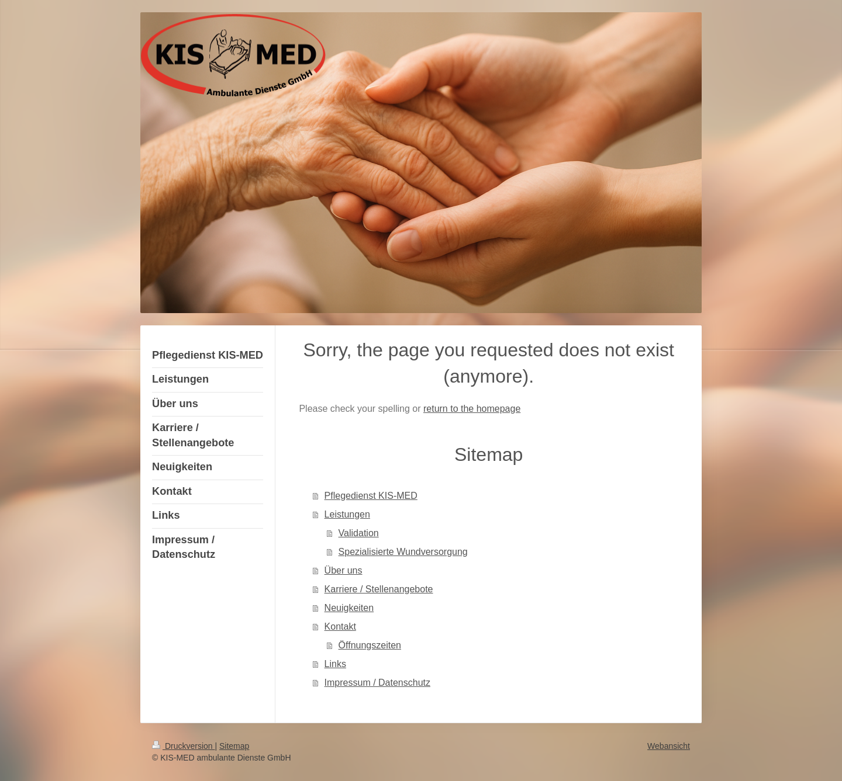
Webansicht (668, 746)
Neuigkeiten (349, 608)
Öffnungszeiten (370, 645)
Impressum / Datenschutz (377, 683)
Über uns (344, 570)
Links (335, 664)
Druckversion (183, 746)
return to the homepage (471, 409)
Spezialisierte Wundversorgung (403, 552)
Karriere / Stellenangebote (379, 589)
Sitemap (234, 746)
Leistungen (347, 514)
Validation (359, 533)
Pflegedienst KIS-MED (371, 496)
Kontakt (340, 626)
